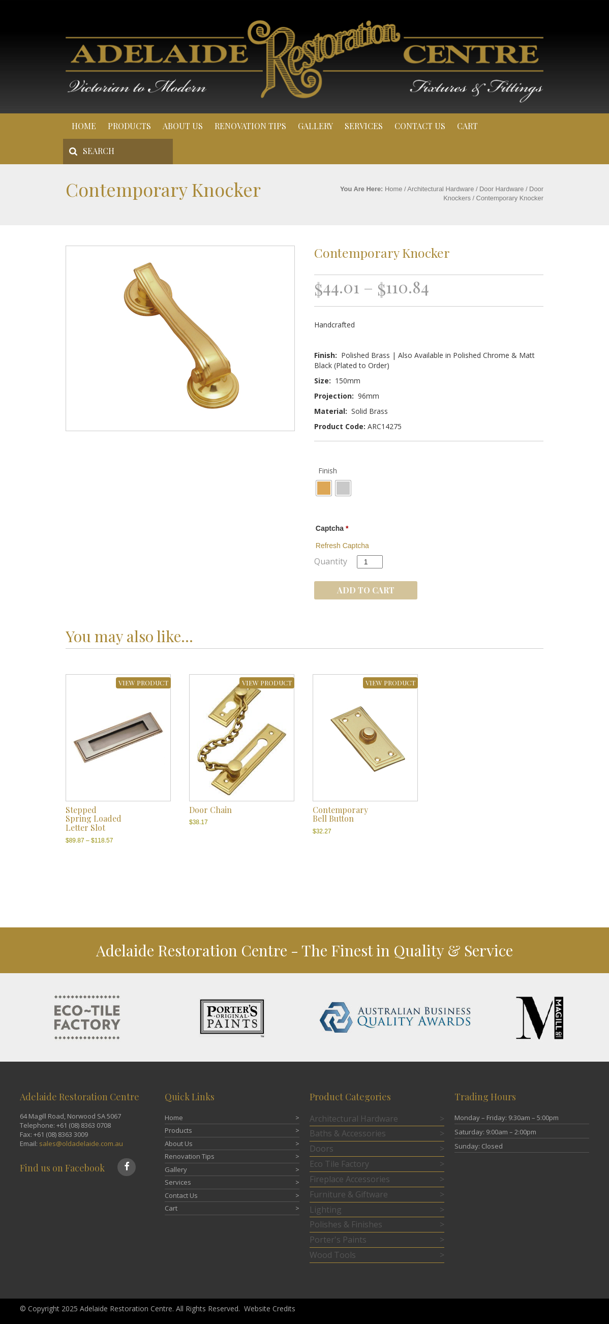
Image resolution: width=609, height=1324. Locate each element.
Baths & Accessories (348, 1133)
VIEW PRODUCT (143, 682)
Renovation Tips (250, 126)
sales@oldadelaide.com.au (81, 1143)
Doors (321, 1148)
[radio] (323, 488)
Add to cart (365, 590)
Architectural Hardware (440, 189)
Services (364, 126)
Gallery (315, 126)
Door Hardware (501, 189)
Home (84, 126)
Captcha (332, 528)
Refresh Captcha (342, 545)
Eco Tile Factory (339, 1163)
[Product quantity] (370, 561)
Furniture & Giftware (349, 1194)
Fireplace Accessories (350, 1179)
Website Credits (269, 1308)
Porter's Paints (338, 1239)
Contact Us (419, 126)
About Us (183, 126)
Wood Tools (333, 1254)
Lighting (326, 1209)
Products (129, 126)
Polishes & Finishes (346, 1224)
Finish (327, 470)
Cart (467, 126)
